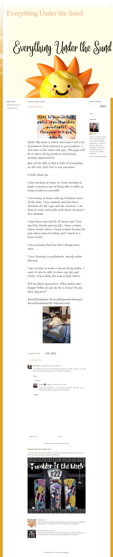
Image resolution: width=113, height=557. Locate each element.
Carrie (41, 384)
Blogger (65, 552)
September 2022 (12, 105)
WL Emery (36, 366)
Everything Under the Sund (45, 13)
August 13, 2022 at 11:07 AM (56, 384)
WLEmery (67, 371)
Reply (35, 376)
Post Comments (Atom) (61, 443)
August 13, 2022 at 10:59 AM (50, 366)
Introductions (41, 520)
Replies (37, 380)
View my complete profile (98, 156)
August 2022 (11, 108)
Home (60, 436)
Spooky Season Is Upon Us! (39, 449)
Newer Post (33, 436)
